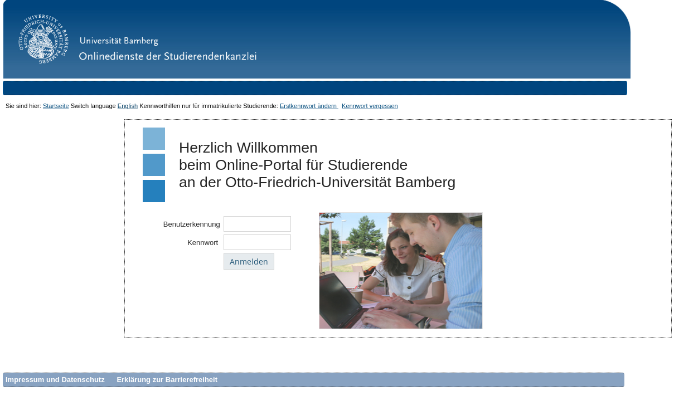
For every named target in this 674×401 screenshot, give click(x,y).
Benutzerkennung (191, 224)
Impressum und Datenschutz (55, 379)
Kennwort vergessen (370, 105)
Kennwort (203, 242)
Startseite (56, 105)
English (128, 105)
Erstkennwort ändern (309, 105)
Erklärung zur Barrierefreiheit (167, 379)
